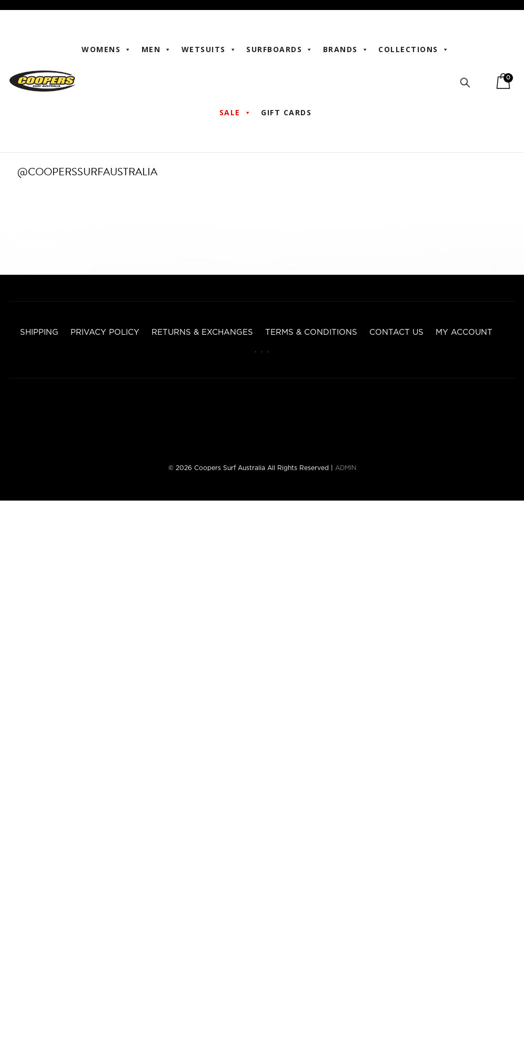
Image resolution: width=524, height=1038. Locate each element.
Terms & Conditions (311, 332)
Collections (413, 49)
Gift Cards (286, 112)
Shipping (39, 332)
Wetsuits (209, 49)
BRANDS (346, 49)
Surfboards (280, 49)
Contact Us (396, 332)
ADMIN (345, 468)
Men (157, 49)
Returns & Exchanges (202, 332)
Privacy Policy (104, 332)
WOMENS (107, 49)
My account (464, 332)
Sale (235, 112)
